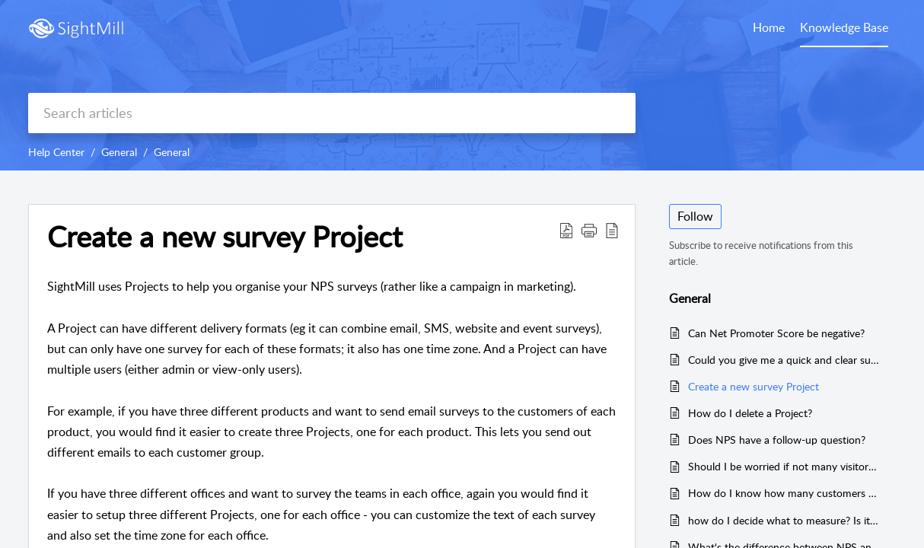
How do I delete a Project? (750, 413)
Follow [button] (695, 216)
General (119, 152)
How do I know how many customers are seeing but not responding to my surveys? (784, 493)
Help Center (56, 152)
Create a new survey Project (753, 386)
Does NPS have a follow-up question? (776, 439)
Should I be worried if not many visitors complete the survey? (784, 466)
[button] (566, 230)
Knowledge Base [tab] (844, 27)
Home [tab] (769, 27)
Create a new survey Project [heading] (225, 236)
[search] (332, 113)
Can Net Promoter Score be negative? (776, 333)
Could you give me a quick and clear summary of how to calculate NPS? (784, 359)
